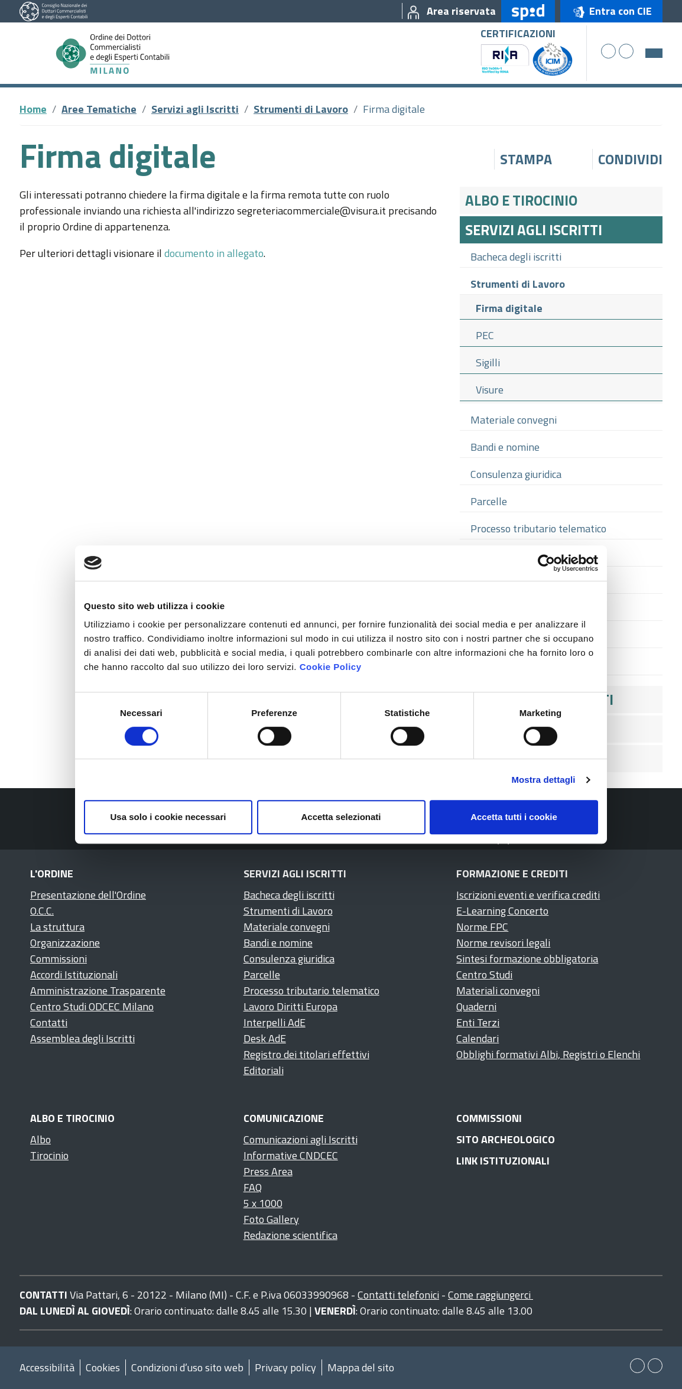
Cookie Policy (331, 667)
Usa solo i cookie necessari (168, 817)
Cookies (103, 1367)
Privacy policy (285, 1367)
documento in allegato (214, 253)
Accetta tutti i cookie (513, 817)
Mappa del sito (360, 1367)
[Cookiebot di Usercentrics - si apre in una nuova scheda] (546, 563)
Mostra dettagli (543, 780)
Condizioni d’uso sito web (187, 1367)
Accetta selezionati (341, 817)
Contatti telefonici (398, 1295)
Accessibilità (47, 1367)
